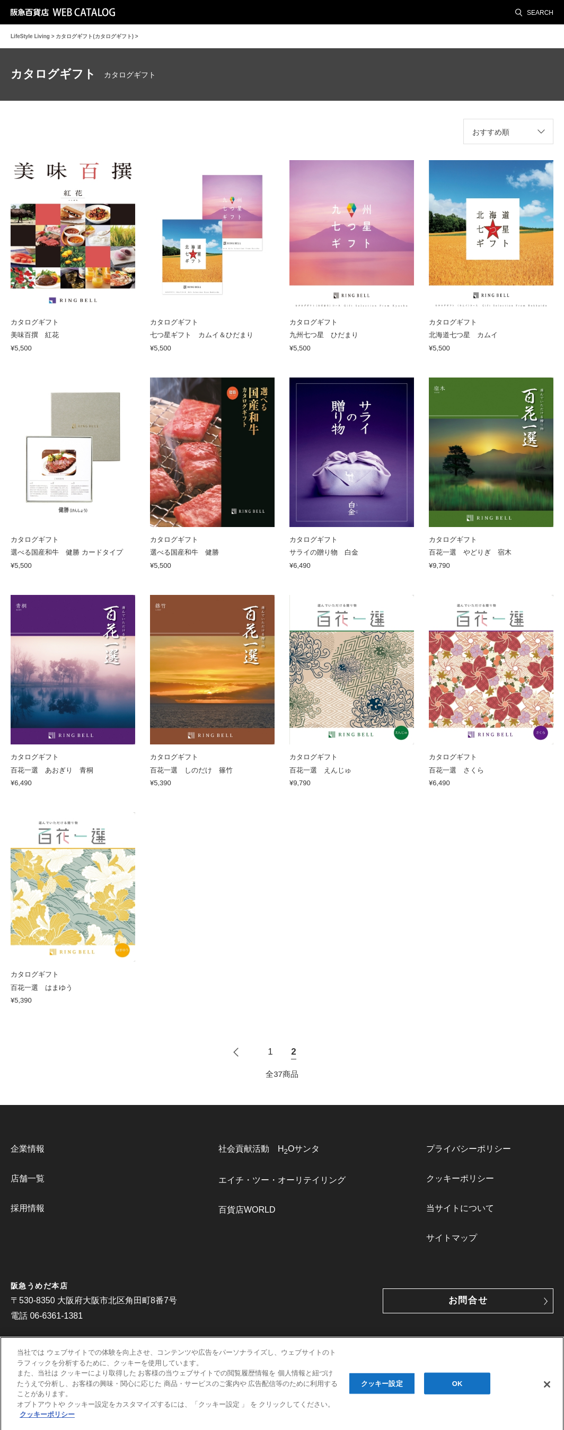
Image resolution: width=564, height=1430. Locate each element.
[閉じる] (547, 1388)
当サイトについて (460, 1208)
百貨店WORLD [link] (247, 1209)
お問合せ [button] (468, 1300)
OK (457, 1387)
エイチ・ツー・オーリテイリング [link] (282, 1180)
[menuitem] (74, 1149)
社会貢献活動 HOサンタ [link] (269, 1149)
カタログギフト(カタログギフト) (95, 36)
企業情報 (28, 1148)
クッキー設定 (382, 1387)
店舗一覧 (28, 1178)
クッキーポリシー (460, 1178)
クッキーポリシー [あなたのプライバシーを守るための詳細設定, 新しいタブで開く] (47, 1418)
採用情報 (28, 1208)
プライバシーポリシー (468, 1148)
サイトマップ (451, 1237)
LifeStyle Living (30, 36)
